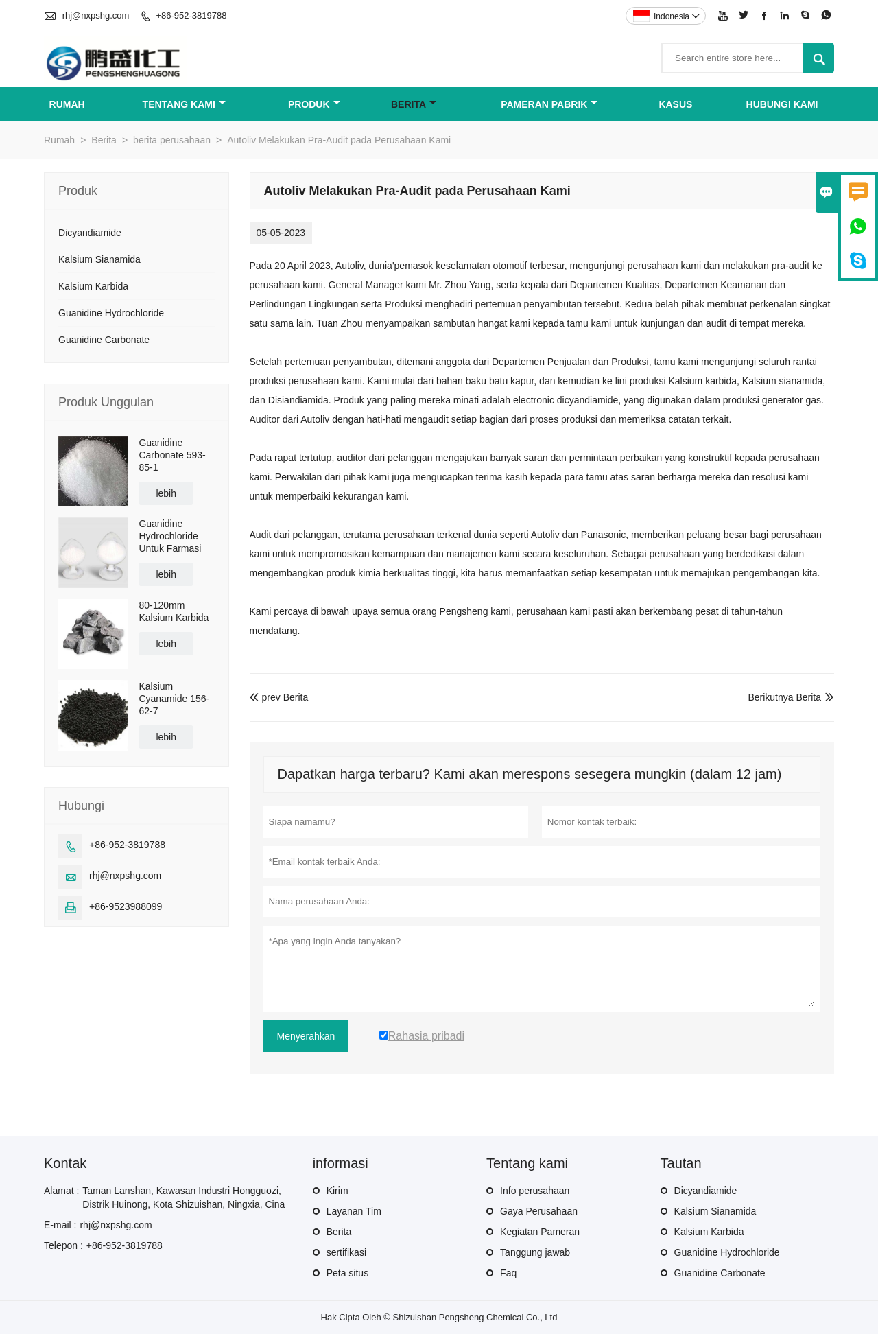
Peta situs (347, 1272)
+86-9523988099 (125, 906)
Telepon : (63, 1245)
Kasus (675, 104)
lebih (166, 493)
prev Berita (279, 697)
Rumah (67, 104)
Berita (413, 104)
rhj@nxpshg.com (96, 15)
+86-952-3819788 (191, 15)
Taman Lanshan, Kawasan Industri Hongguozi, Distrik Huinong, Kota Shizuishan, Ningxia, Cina (183, 1197)
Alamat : (61, 1190)
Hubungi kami (782, 104)
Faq (508, 1272)
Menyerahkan (306, 1036)
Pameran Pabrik (549, 104)
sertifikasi (346, 1252)
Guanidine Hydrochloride (111, 312)
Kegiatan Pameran (540, 1231)
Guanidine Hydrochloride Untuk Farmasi (170, 536)
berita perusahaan (172, 139)
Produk (314, 104)
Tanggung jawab (535, 1252)
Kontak (65, 1163)
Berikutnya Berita (784, 697)
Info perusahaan (534, 1190)
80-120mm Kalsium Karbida (174, 611)
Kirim (337, 1190)
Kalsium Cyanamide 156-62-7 (174, 698)
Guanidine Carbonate (104, 339)
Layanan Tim (354, 1211)
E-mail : (60, 1224)
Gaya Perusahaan (539, 1211)
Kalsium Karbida (93, 286)
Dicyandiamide (89, 232)
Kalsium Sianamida (99, 259)
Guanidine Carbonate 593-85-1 (172, 455)
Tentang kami (184, 104)
